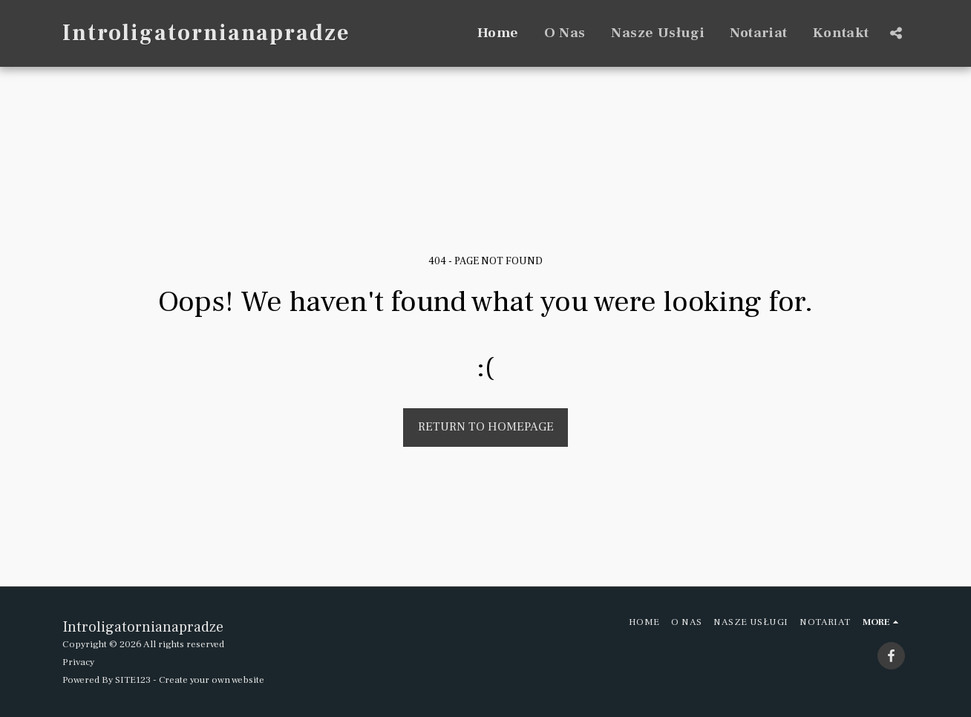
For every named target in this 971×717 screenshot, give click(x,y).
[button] (895, 33)
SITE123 (133, 679)
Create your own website (211, 679)
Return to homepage (486, 427)
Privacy (78, 661)
